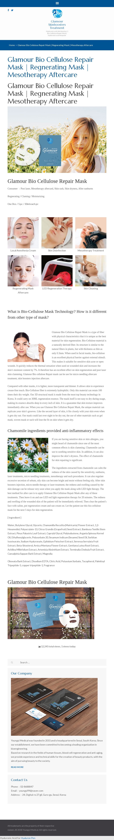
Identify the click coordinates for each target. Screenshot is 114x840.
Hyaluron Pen (28, 837)
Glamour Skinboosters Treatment (57, 25)
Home (12, 45)
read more (17, 767)
